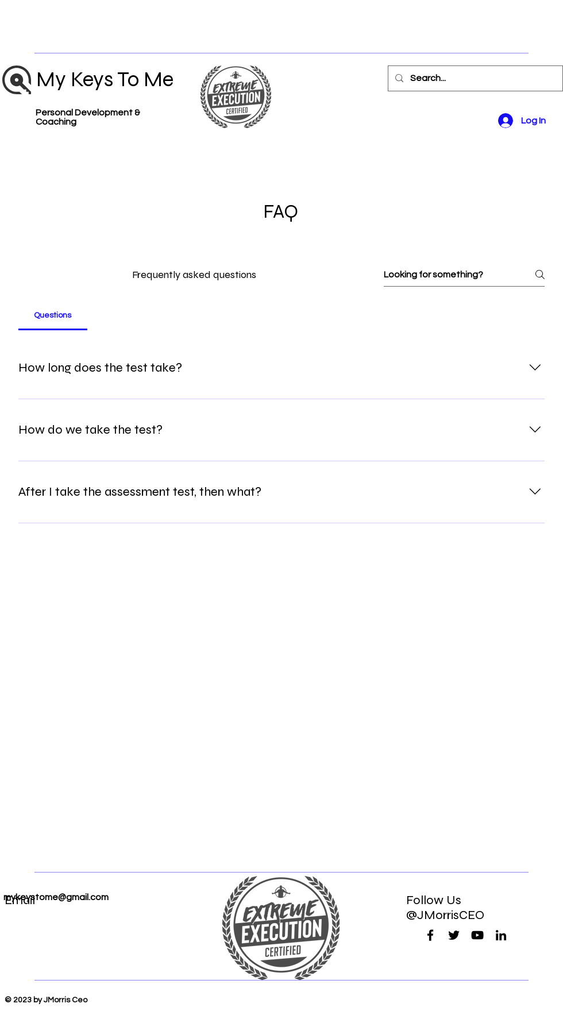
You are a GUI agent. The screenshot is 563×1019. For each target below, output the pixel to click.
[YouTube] (477, 935)
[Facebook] (430, 935)
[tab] (52, 315)
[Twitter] (453, 935)
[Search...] (474, 78)
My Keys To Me (104, 79)
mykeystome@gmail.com (56, 897)
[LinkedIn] (500, 935)
